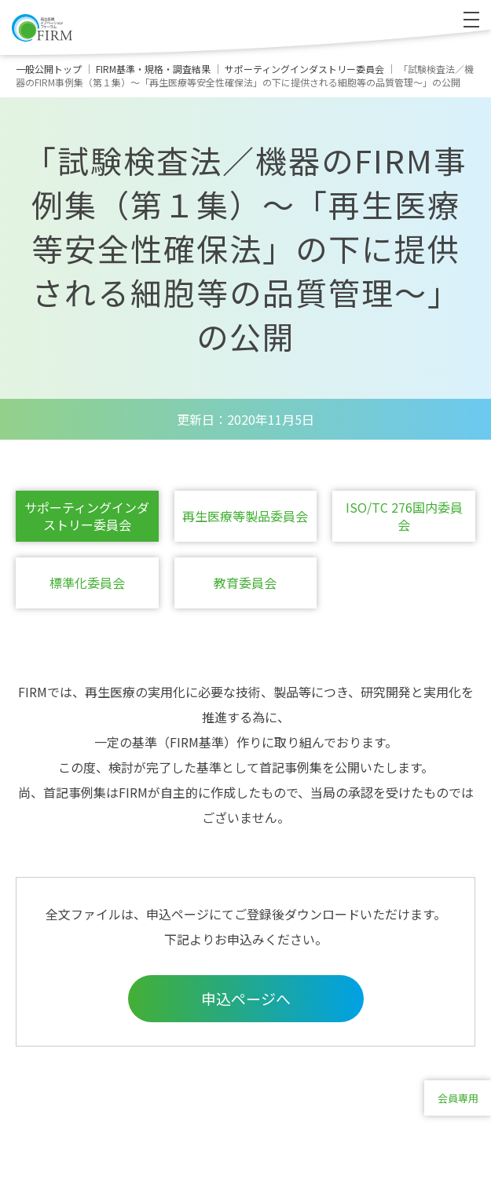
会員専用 (458, 1098)
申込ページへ (246, 998)
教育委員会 (245, 582)
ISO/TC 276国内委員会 (404, 516)
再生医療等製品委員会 (245, 515)
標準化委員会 (87, 582)
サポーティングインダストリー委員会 (86, 516)
